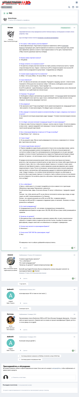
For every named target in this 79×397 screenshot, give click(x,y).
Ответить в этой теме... (19, 377)
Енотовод (60, 96)
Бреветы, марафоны (24, 20)
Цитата (25, 248)
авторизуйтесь (56, 368)
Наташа (14, 18)
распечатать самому (47, 170)
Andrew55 (10, 289)
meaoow (10, 255)
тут (38, 134)
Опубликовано (27, 28)
